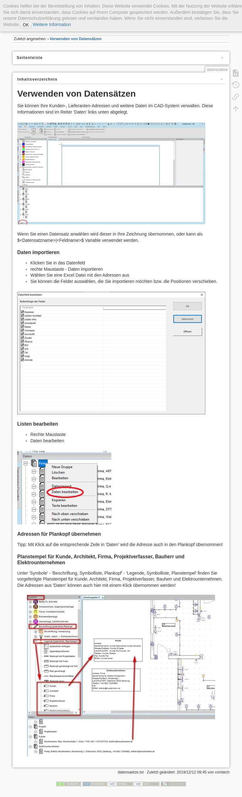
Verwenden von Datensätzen (76, 39)
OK (26, 24)
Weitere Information (51, 24)
